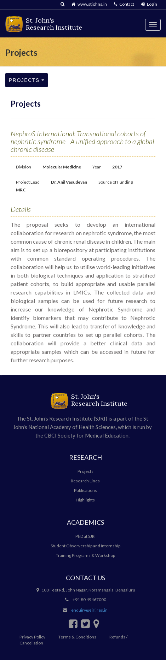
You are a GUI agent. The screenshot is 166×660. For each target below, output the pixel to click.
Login (149, 4)
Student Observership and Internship (85, 545)
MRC (21, 189)
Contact (124, 4)
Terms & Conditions (77, 637)
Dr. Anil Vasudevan (69, 182)
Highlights (85, 500)
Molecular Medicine (61, 167)
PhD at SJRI (85, 536)
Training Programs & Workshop (85, 555)
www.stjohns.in (89, 4)
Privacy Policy (32, 637)
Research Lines (85, 480)
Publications (85, 490)
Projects (26, 80)
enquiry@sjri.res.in (89, 610)
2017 (117, 167)
